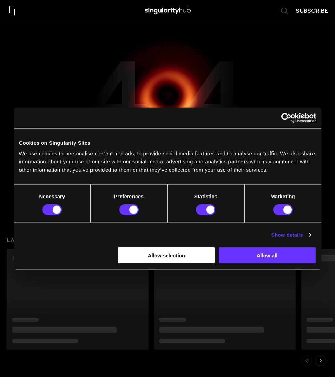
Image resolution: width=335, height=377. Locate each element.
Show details (287, 234)
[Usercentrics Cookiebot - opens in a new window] (286, 118)
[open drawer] (12, 10)
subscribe (312, 10)
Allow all (267, 255)
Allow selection (166, 255)
